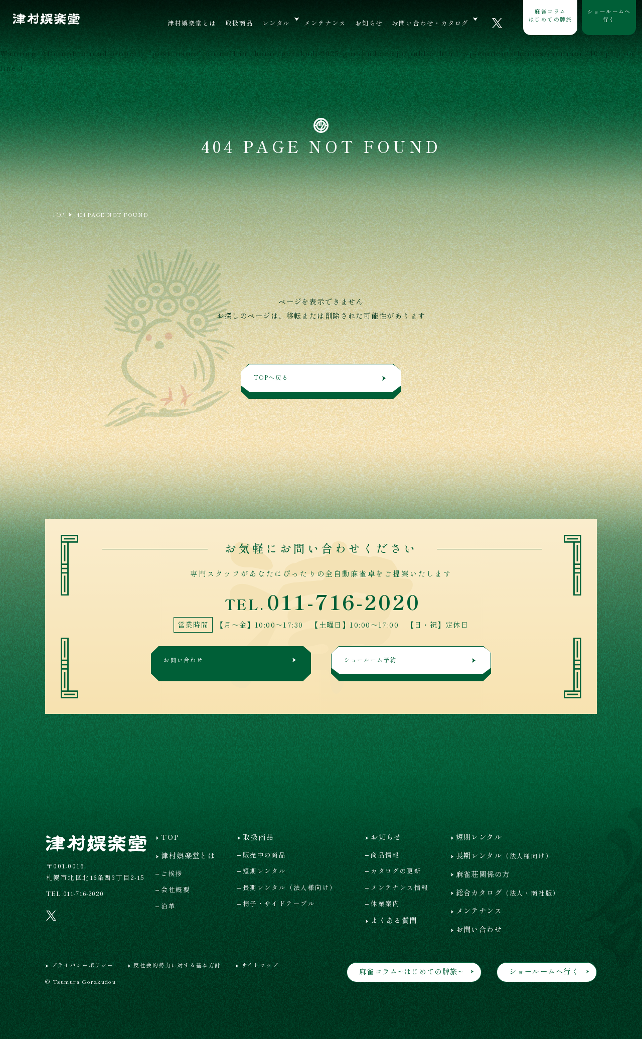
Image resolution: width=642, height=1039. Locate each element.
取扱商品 (239, 23)
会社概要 (175, 889)
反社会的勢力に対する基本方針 (177, 965)
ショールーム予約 (411, 663)
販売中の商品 (264, 854)
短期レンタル (264, 870)
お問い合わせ (231, 663)
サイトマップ (260, 965)
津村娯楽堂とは (192, 23)
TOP (170, 836)
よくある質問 (394, 920)
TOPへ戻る (321, 380)
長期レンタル (504, 855)
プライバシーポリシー (82, 965)
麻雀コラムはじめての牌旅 (550, 15)
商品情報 (385, 854)
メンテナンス (325, 23)
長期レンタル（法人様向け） (290, 887)
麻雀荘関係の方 (483, 873)
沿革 (168, 906)
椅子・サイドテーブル (279, 903)
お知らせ (369, 23)
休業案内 (385, 903)
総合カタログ (508, 892)
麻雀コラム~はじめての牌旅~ (411, 971)
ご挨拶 (172, 873)
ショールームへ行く (609, 15)
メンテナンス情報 (400, 887)
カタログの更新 (396, 870)
